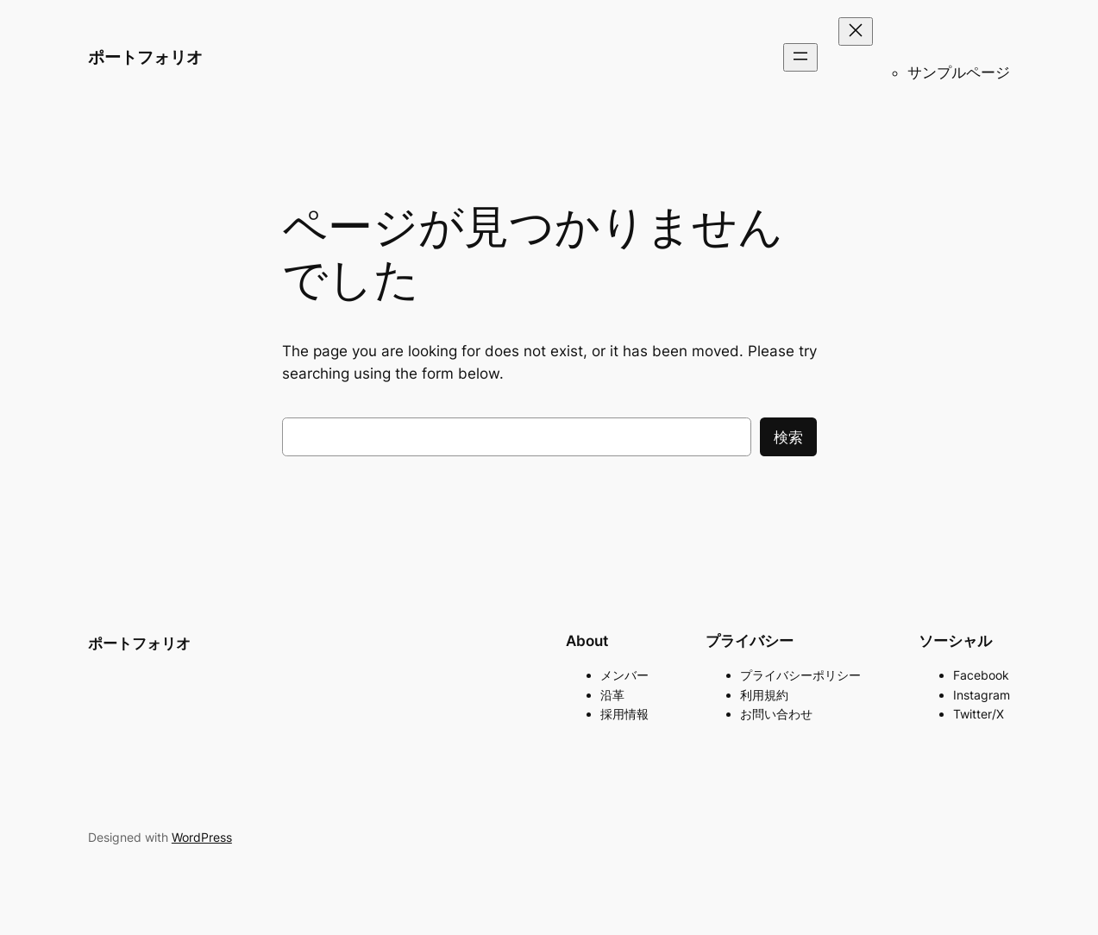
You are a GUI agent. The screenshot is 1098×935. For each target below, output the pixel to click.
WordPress (202, 837)
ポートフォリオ (145, 57)
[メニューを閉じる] (855, 31)
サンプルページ (958, 72)
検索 (788, 437)
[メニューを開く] (800, 57)
